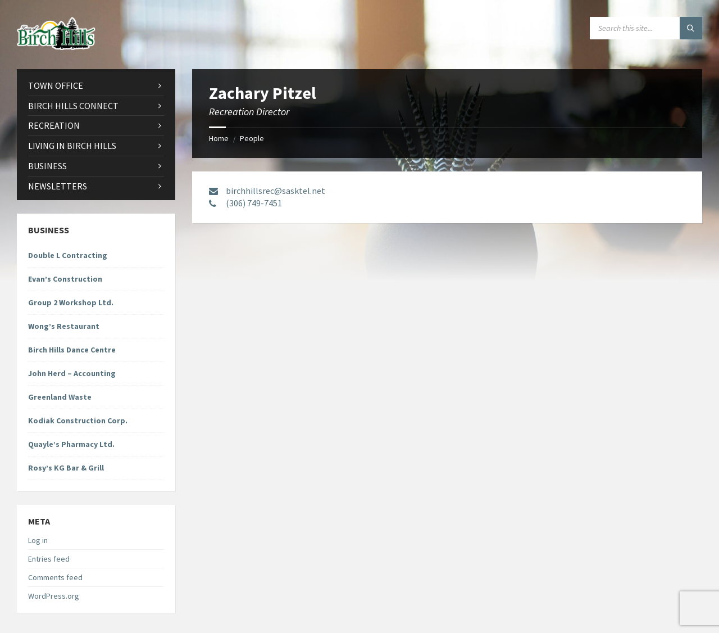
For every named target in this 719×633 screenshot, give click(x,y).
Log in (38, 540)
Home (219, 138)
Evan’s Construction (65, 279)
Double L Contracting (67, 255)
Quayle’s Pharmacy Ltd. (71, 444)
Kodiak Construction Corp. (78, 420)
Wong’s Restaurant (63, 326)
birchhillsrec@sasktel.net (275, 190)
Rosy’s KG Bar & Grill (66, 468)
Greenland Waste (60, 397)
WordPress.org (53, 596)
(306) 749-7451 (254, 203)
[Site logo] (56, 46)
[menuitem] (96, 86)
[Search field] (646, 28)
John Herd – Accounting (72, 373)
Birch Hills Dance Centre (72, 350)
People (252, 138)
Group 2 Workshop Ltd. (70, 302)
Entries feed (49, 559)
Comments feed (55, 577)
